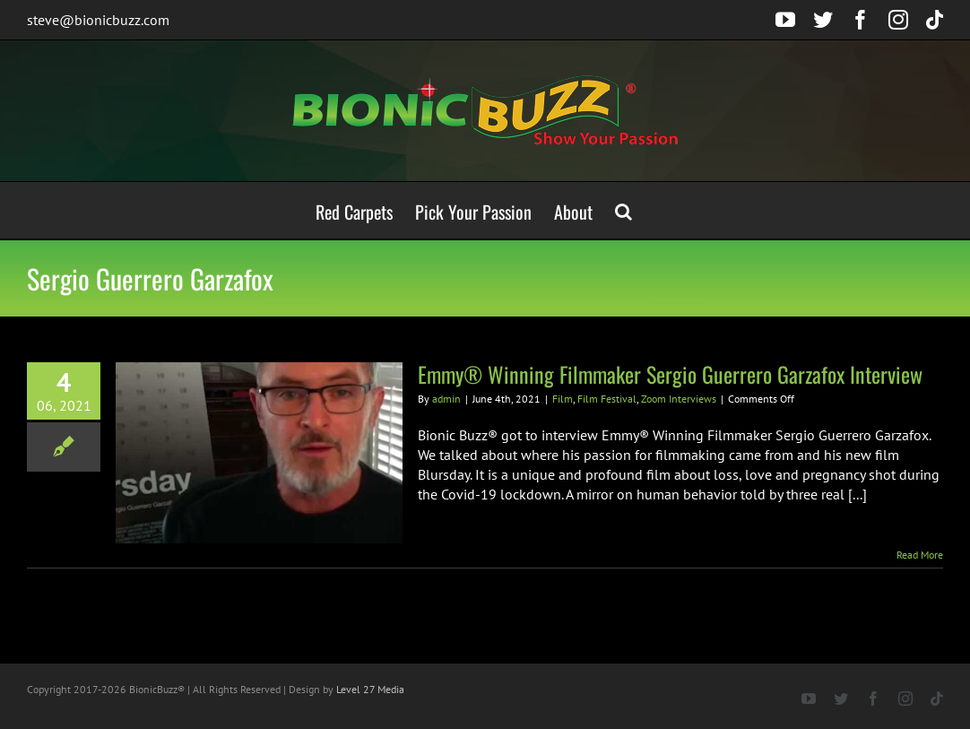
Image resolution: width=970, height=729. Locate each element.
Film (562, 398)
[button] (623, 210)
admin (446, 398)
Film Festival (607, 398)
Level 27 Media (370, 689)
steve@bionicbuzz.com (98, 20)
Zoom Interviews (678, 398)
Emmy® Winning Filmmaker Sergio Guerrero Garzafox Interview (670, 374)
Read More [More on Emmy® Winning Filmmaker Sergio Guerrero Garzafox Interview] (919, 554)
